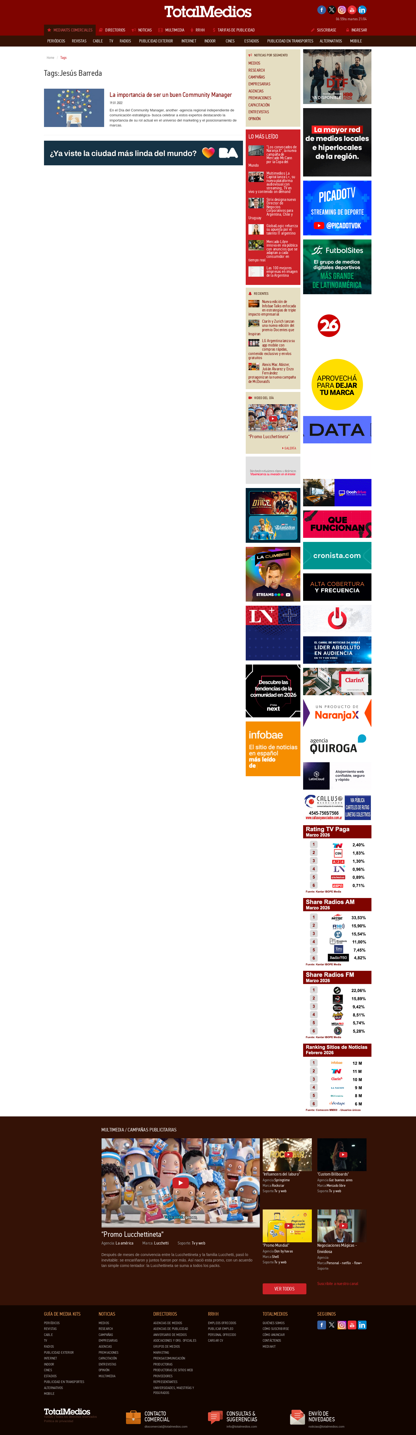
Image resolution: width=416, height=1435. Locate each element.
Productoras (162, 1364)
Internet (50, 1358)
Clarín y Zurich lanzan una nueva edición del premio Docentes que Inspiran (271, 327)
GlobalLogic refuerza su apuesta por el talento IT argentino (273, 230)
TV (45, 1340)
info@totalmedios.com (242, 1426)
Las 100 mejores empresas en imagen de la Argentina (273, 272)
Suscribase (323, 30)
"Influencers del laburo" (281, 1174)
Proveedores (162, 1376)
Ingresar (356, 30)
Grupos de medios (166, 1346)
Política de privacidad (58, 1421)
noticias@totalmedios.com (326, 1426)
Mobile (49, 1393)
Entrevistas (258, 112)
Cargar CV (215, 1340)
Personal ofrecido (222, 1335)
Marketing (161, 1352)
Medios (254, 63)
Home (51, 58)
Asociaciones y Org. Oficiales (174, 1340)
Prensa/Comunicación (169, 1358)
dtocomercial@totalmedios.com (165, 1426)
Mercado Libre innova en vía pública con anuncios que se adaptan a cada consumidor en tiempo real (272, 251)
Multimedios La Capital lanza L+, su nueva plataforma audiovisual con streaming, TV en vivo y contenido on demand (271, 183)
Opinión (254, 119)
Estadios (50, 1376)
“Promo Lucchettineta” (268, 437)
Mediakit (269, 1346)
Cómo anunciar (274, 1335)
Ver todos (284, 1289)
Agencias (255, 91)
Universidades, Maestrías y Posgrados (173, 1390)
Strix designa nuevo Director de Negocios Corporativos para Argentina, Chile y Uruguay (272, 209)
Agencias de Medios (167, 1323)
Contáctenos (272, 1340)
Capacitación (258, 105)
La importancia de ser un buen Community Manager (171, 95)
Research (256, 70)
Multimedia (107, 1376)
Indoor (49, 1364)
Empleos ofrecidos (222, 1323)
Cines (48, 1370)
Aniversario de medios (170, 1335)
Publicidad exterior (59, 1352)
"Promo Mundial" (276, 1245)
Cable (48, 1335)
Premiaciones (259, 98)
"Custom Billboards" (333, 1174)
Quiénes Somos (274, 1323)
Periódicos (52, 1323)
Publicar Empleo (220, 1329)
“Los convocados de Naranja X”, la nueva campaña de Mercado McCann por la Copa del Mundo (272, 156)
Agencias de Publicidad (170, 1329)
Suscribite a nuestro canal (337, 1283)
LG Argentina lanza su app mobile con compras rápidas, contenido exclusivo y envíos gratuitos (271, 349)
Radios (49, 1346)
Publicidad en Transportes (64, 1382)
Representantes (165, 1382)
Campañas (256, 77)
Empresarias (259, 84)
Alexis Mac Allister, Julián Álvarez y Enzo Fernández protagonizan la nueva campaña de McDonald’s (272, 373)
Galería (289, 448)
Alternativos (53, 1388)
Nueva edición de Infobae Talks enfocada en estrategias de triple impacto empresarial (272, 308)
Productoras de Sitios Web (173, 1370)
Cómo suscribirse (276, 1329)
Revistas (50, 1329)
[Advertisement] (66, 1209)
